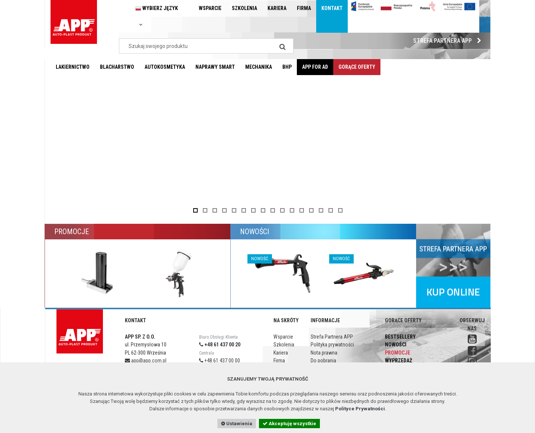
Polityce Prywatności (360, 408)
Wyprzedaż (398, 360)
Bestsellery (400, 337)
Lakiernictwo (73, 67)
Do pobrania (323, 360)
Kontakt (332, 8)
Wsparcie (210, 8)
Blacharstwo (117, 67)
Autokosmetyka (165, 67)
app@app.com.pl (145, 360)
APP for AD (315, 67)
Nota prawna (324, 353)
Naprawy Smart (215, 67)
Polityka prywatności (332, 345)
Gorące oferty (356, 67)
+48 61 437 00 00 (219, 360)
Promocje (397, 353)
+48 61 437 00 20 (219, 345)
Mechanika (258, 67)
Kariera (277, 8)
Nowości (395, 345)
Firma (304, 8)
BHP (287, 67)
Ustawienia (236, 423)
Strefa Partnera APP (449, 40)
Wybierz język (156, 16)
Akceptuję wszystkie (289, 423)
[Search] (282, 46)
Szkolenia (244, 8)
